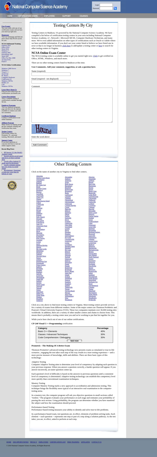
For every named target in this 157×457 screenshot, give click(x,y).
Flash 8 (4, 61)
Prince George (41, 269)
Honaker (67, 238)
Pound (67, 268)
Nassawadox (93, 258)
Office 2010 (5, 47)
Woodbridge (93, 302)
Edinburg (39, 217)
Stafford (39, 285)
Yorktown (39, 305)
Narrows (67, 258)
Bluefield (68, 192)
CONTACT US (97, 446)
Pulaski (67, 270)
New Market (93, 259)
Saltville (39, 278)
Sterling (39, 287)
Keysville (68, 242)
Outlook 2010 (6, 45)
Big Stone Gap (41, 189)
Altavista (91, 181)
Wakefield (92, 295)
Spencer (67, 284)
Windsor (39, 301)
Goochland (68, 231)
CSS (3, 84)
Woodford (39, 303)
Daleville (68, 213)
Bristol (91, 194)
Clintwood (68, 208)
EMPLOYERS (43, 446)
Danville (91, 213)
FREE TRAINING (73, 446)
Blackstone (92, 190)
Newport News (41, 260)
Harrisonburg (40, 233)
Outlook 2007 (6, 53)
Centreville (39, 200)
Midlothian (39, 255)
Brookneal (68, 195)
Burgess (39, 196)
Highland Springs (94, 236)
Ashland (39, 185)
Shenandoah (40, 282)
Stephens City (93, 286)
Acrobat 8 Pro (6, 60)
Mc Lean (68, 254)
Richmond (68, 274)
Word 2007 (5, 56)
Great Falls (92, 231)
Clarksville (92, 206)
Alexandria (68, 181)
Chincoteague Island (43, 205)
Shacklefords (93, 281)
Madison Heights (42, 249)
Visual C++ (5, 72)
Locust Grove (93, 245)
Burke (67, 197)
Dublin (38, 216)
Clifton (38, 207)
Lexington (68, 245)
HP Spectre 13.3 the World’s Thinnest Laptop (12, 153)
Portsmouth (40, 267)
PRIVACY (33, 446)
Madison (91, 249)
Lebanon (91, 243)
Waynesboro (93, 297)
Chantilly (68, 201)
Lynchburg (68, 249)
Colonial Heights (70, 210)
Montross (39, 257)
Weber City (40, 298)
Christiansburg (70, 206)
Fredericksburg (93, 226)
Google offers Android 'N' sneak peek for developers (11, 162)
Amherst (67, 183)
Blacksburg (68, 190)
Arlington (68, 185)
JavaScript (5, 74)
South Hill (39, 283)
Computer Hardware (8, 77)
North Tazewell (94, 261)
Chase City (39, 201)
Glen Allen (68, 229)
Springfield (92, 284)
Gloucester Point (41, 230)
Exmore (39, 219)
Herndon (68, 236)
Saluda (67, 279)
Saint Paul (68, 277)
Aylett (67, 186)
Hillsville (39, 237)
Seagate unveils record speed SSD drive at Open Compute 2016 (12, 157)
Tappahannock (93, 290)
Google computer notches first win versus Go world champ (11, 166)
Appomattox (40, 184)
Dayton (38, 214)
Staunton (68, 286)
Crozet (67, 211)
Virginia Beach (70, 295)
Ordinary (39, 264)
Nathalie (39, 258)
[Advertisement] (144, 70)
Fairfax (67, 220)
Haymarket (92, 234)
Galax (90, 227)
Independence (69, 240)
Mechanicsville (93, 254)
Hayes (67, 234)
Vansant (39, 292)
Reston (91, 272)
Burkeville (92, 197)
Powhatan (92, 268)
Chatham (68, 202)
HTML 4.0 (5, 83)
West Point (68, 298)
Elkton (67, 218)
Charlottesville (93, 201)
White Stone (40, 299)
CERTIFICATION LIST (57, 446)
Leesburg (39, 244)
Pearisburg (92, 265)
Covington (92, 210)
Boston (91, 192)
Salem (91, 277)
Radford (39, 271)
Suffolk (67, 290)
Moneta (91, 256)
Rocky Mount (69, 275)
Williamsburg (69, 300)
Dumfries (68, 217)
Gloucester (92, 229)
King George (40, 242)
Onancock (68, 263)
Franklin (67, 226)
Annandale (92, 183)
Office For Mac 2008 (8, 58)
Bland (38, 191)
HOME (8, 446)
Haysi (38, 235)
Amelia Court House (43, 182)
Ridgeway (92, 274)
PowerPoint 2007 (7, 54)
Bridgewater (69, 194)
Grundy (67, 233)
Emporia (91, 218)
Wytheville (92, 304)
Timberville (69, 291)
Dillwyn (67, 215)
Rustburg (39, 276)
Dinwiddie (92, 215)
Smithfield (68, 282)
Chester (38, 203)
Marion (38, 251)
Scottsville (39, 280)
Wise (66, 302)
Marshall (68, 252)
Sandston (92, 279)
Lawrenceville (69, 243)
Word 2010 (5, 49)
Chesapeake (92, 202)
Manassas (92, 250)
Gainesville (68, 227)
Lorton (38, 246)
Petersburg (68, 266)
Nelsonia (68, 259)
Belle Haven (69, 188)
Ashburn (91, 185)
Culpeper (92, 211)
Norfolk (67, 261)
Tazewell (39, 290)
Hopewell (92, 238)
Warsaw (67, 297)
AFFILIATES (85, 446)
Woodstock (68, 304)
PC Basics (5, 75)
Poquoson (92, 266)
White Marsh (93, 298)
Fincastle (39, 223)
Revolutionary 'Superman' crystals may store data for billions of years (11, 172)
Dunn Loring (93, 217)
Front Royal (40, 226)
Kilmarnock (92, 242)
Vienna (91, 293)
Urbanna (91, 291)
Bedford (39, 187)
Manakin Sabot (70, 250)
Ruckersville (93, 275)
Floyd (67, 224)
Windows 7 (5, 51)
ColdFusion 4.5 (7, 79)
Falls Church (40, 221)
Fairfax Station (93, 220)
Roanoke (39, 274)
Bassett (91, 186)
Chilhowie (92, 204)
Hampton (92, 233)
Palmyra (67, 265)
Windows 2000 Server (9, 68)
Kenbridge (39, 241)
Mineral (67, 256)
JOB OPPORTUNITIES (20, 446)
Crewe (38, 210)
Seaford (67, 281)
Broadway (39, 194)
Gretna (38, 232)
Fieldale (91, 222)
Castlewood (69, 199)
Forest (91, 224)
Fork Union (40, 225)
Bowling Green (41, 193)
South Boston (93, 282)
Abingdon (39, 180)
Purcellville (92, 270)
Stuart (90, 288)
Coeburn (91, 208)
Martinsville (93, 252)
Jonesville (92, 240)
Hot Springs (40, 239)
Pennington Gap (41, 266)
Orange (91, 263)
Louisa (67, 247)
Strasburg (68, 288)
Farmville (68, 222)
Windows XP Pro (7, 81)
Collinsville (40, 209)
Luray (38, 248)
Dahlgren (39, 212)
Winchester (92, 300)
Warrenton (39, 296)
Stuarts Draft (40, 289)
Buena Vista (92, 195)
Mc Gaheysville (41, 253)
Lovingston (92, 247)
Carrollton (39, 198)
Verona (67, 293)
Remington (68, 272)
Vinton (38, 294)
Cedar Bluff (92, 199)
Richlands (39, 273)
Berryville (92, 188)
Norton (38, 262)
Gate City (39, 228)
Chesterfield (69, 204)
